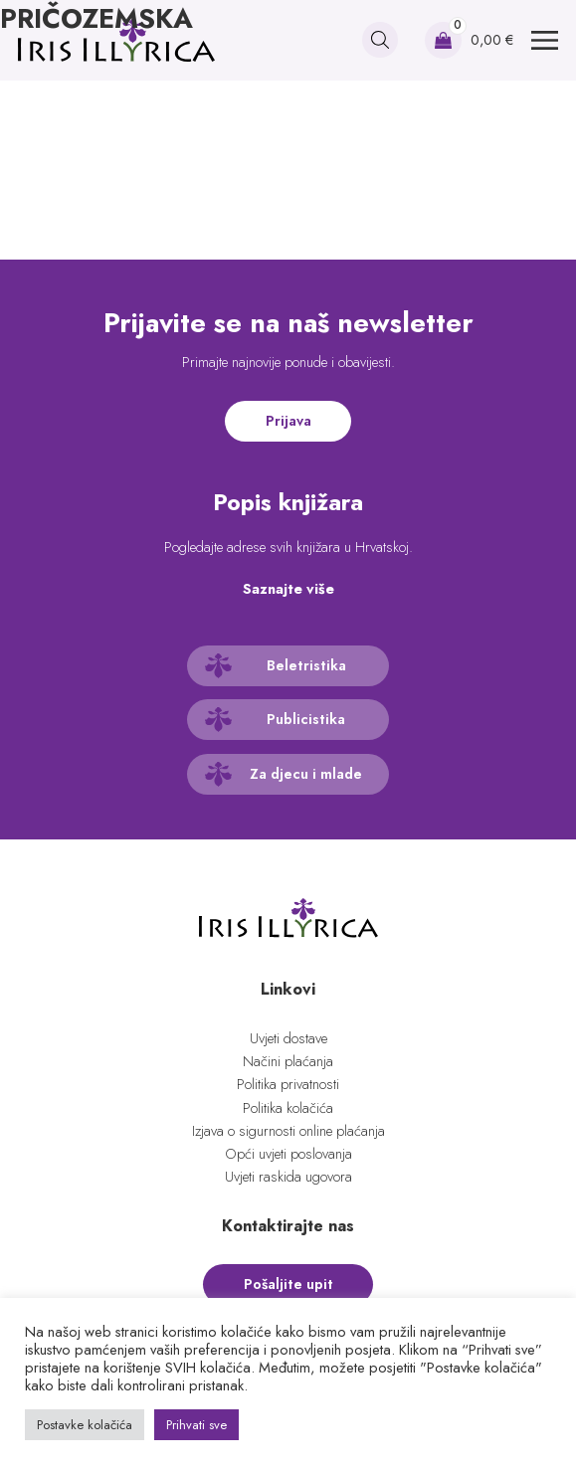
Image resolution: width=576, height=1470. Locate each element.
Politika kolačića (288, 1108)
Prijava (288, 421)
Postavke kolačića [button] (84, 1424)
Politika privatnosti (288, 1084)
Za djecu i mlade (306, 774)
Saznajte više (288, 589)
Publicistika (306, 719)
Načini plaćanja (288, 1061)
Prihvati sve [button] (196, 1424)
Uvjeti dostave (288, 1038)
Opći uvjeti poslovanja (288, 1154)
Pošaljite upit (288, 1284)
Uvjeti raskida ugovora (288, 1177)
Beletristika (306, 665)
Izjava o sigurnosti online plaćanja (288, 1131)
